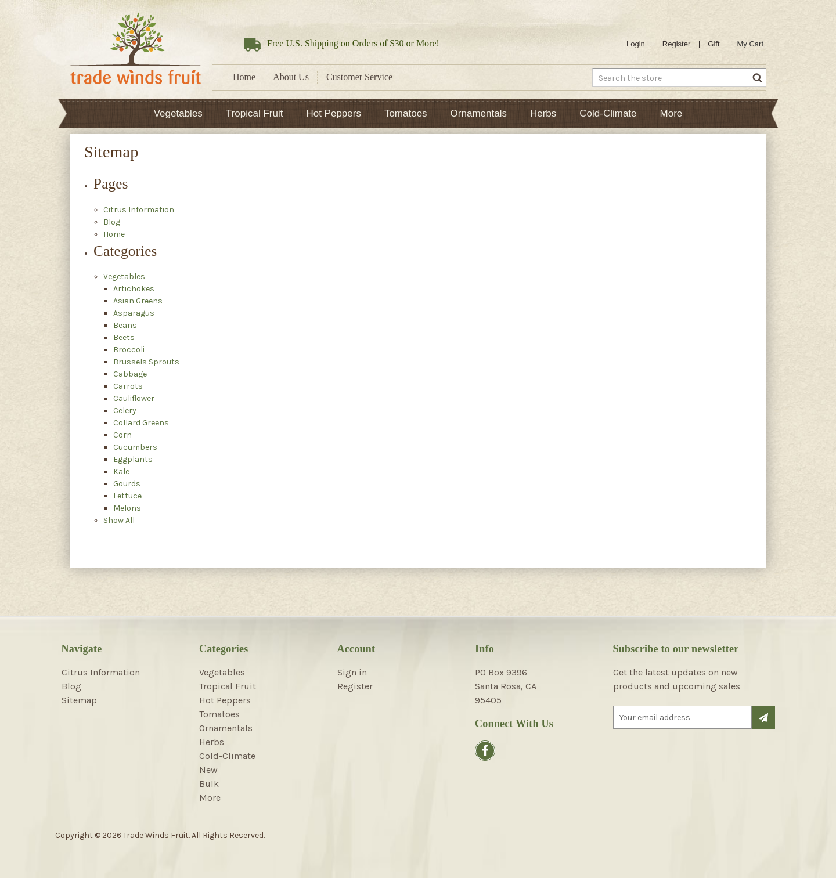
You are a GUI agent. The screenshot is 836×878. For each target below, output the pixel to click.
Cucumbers (135, 447)
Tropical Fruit (254, 113)
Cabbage (130, 374)
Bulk (209, 783)
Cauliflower (133, 398)
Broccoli (129, 350)
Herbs (543, 113)
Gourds (126, 484)
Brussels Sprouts (146, 362)
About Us (291, 77)
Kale (121, 471)
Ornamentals (479, 113)
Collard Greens (141, 423)
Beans (125, 325)
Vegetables (178, 113)
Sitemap (79, 700)
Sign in (352, 672)
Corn (122, 435)
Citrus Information (138, 210)
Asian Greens (138, 301)
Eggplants (133, 459)
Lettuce (127, 496)
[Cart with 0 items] (750, 44)
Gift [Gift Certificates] (713, 43)
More (671, 113)
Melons (127, 508)
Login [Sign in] (635, 43)
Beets (124, 337)
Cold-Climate (607, 113)
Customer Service (359, 77)
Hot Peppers (333, 113)
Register (676, 43)
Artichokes (133, 289)
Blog (111, 222)
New (208, 769)
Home (244, 77)
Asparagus (133, 313)
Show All (119, 520)
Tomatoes (405, 113)
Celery (124, 410)
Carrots (128, 386)
